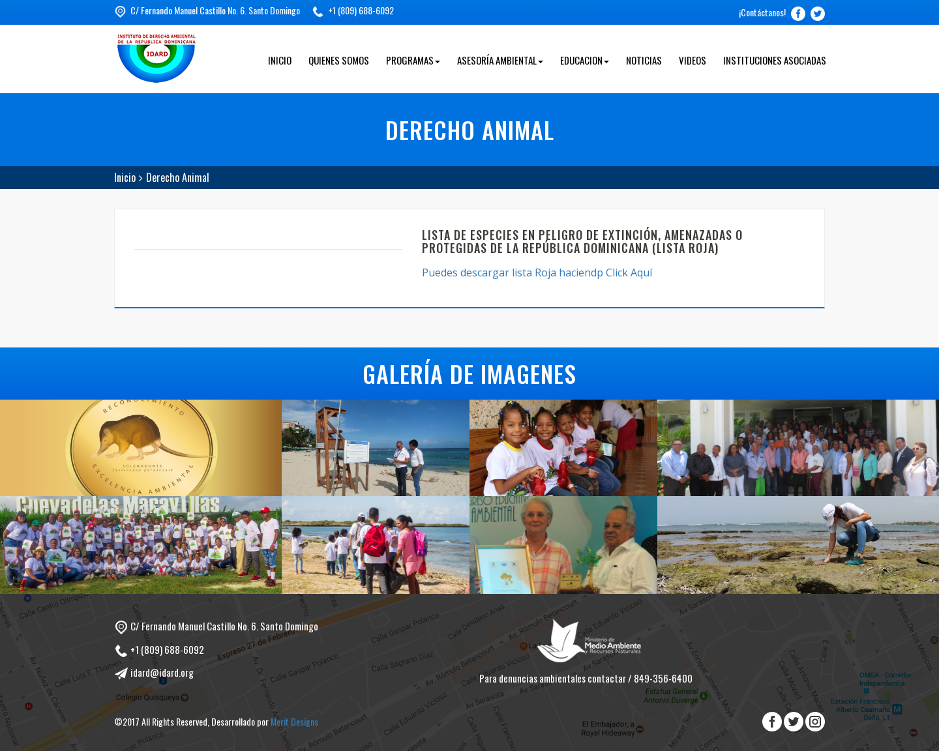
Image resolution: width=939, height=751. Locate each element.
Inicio (279, 60)
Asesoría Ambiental (500, 60)
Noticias (644, 60)
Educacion (584, 60)
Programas (413, 60)
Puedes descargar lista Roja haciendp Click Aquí (538, 272)
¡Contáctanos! (762, 12)
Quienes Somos (338, 60)
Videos (692, 60)
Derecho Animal (177, 177)
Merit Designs (294, 721)
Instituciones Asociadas (774, 60)
